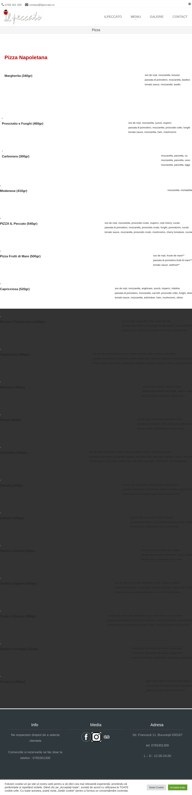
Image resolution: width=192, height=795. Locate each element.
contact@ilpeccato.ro (42, 4)
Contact (180, 17)
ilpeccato (113, 17)
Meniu (136, 17)
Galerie (157, 17)
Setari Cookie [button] (156, 787)
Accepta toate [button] (177, 787)
